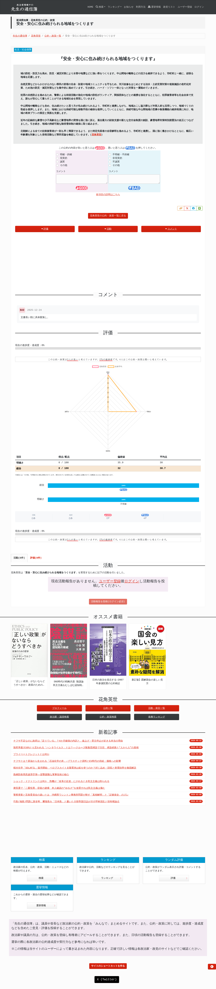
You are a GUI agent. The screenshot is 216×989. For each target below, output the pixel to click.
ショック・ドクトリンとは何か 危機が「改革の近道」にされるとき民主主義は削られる (61, 781)
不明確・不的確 (120, 154)
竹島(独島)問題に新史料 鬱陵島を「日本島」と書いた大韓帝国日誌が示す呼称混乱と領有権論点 (66, 801)
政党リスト (169, 7)
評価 (44, 228)
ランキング (111, 878)
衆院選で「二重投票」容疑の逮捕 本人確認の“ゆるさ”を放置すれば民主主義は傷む (59, 788)
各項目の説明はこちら (108, 194)
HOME (90, 7)
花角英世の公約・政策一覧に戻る (108, 215)
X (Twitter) (107, 979)
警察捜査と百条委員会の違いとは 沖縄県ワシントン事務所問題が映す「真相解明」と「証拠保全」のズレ (71, 795)
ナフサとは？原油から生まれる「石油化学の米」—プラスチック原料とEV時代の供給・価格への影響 (67, 761)
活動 (108, 228)
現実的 (63, 158)
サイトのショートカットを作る (108, 966)
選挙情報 (154, 7)
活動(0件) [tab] (19, 558)
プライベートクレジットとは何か (31, 754)
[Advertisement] (108, 263)
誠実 (62, 161)
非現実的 (117, 158)
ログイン (199, 7)
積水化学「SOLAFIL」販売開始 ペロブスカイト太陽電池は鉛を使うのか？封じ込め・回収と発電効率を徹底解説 (74, 768)
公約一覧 (108, 708)
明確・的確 (66, 154)
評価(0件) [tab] (36, 558)
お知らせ (129, 7)
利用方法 (141, 7)
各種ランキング (156, 717)
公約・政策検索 (108, 717)
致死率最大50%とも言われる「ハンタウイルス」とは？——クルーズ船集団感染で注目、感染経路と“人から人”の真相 (76, 747)
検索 (47, 878)
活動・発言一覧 (156, 708)
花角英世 (96, 134)
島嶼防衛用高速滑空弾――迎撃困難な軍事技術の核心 (41, 774)
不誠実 (116, 161)
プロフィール (59, 708)
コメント (61, 171)
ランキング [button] (114, 7)
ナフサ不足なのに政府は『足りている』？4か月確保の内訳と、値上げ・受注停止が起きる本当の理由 (68, 741)
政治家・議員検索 (59, 717)
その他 (63, 165)
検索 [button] (100, 7)
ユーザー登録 (185, 7)
